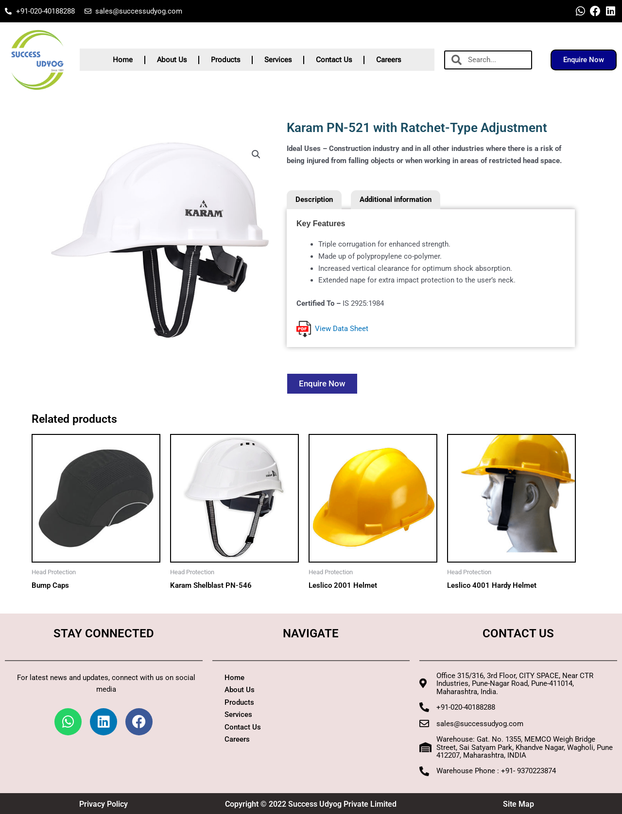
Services (278, 59)
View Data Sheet (332, 328)
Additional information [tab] (396, 199)
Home (123, 59)
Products (225, 59)
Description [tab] (314, 199)
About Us (172, 59)
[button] (256, 154)
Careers (388, 59)
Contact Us (334, 59)
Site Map (518, 804)
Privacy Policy (103, 804)
